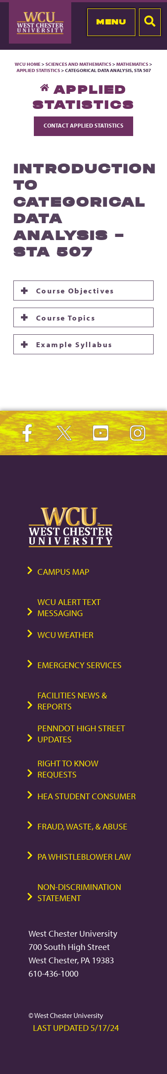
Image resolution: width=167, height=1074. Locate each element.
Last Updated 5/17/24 (76, 1027)
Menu (111, 22)
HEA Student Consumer (86, 795)
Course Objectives (75, 290)
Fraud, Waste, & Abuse (82, 826)
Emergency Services (79, 664)
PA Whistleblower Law (84, 856)
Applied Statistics (38, 70)
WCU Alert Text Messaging (69, 607)
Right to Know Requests (67, 768)
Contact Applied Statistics (83, 125)
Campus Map (63, 571)
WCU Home (28, 64)
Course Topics (65, 317)
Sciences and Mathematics (78, 64)
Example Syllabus (74, 344)
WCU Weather (65, 634)
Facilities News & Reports (72, 700)
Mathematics (132, 64)
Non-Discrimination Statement (79, 892)
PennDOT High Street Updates (81, 733)
